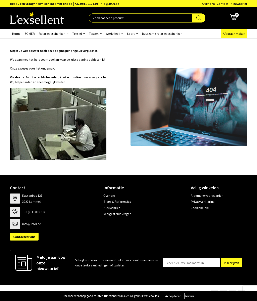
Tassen (94, 34)
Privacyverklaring (203, 202)
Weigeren (190, 295)
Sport (131, 34)
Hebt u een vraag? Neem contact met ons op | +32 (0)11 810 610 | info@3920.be (64, 4)
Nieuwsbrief (238, 4)
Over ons (208, 4)
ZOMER (29, 34)
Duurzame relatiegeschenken (162, 34)
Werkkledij (113, 34)
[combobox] (141, 18)
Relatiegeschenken (52, 34)
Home (16, 34)
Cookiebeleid (200, 208)
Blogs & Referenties (117, 202)
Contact (222, 4)
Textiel (77, 34)
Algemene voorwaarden (207, 196)
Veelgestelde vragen (117, 214)
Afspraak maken (234, 34)
